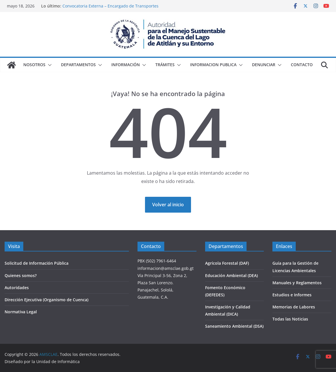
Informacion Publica (213, 64)
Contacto (302, 64)
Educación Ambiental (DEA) (231, 275)
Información (125, 64)
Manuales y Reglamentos (297, 282)
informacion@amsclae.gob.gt (166, 268)
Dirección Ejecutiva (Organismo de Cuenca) (46, 299)
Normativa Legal (21, 311)
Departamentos (78, 64)
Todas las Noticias (290, 319)
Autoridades (17, 287)
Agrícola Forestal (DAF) (227, 263)
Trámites (165, 64)
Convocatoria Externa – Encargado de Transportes (110, 6)
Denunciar (263, 64)
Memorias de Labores (293, 307)
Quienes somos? (21, 275)
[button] (48, 65)
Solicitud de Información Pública (36, 263)
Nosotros (34, 64)
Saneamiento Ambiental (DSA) (234, 326)
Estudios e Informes (292, 294)
